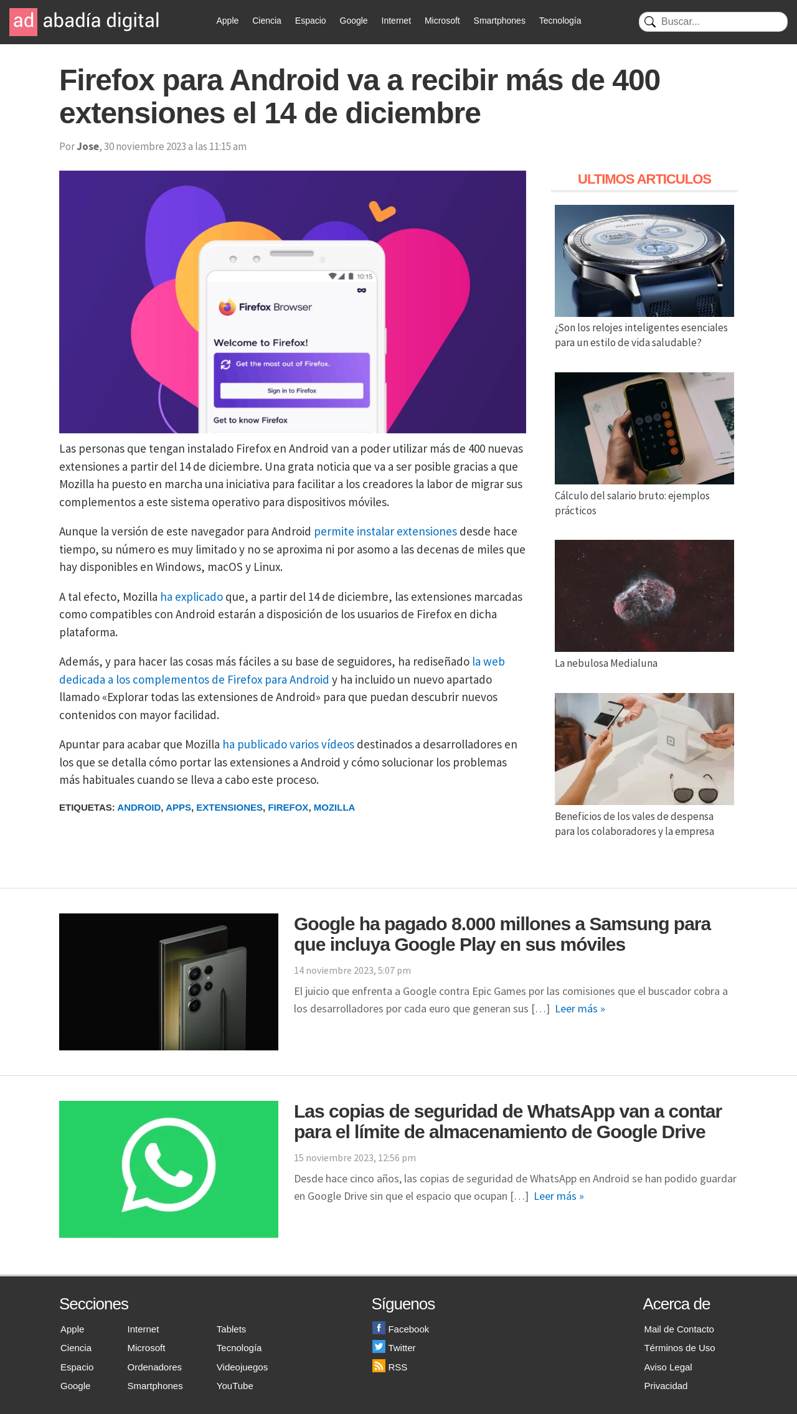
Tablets (232, 1329)
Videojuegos (242, 1367)
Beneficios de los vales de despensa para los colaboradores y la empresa (644, 816)
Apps (178, 807)
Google (354, 21)
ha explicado (191, 596)
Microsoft (442, 21)
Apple (228, 21)
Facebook (400, 1329)
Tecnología (560, 21)
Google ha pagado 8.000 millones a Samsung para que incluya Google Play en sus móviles (502, 933)
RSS (389, 1367)
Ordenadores (155, 1367)
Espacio (310, 21)
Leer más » (580, 1008)
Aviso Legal (668, 1367)
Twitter (393, 1347)
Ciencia (266, 21)
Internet (396, 21)
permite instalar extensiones (385, 531)
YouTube (235, 1385)
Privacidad (665, 1385)
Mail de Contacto (679, 1329)
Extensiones (229, 807)
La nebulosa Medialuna (644, 655)
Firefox (288, 807)
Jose (88, 146)
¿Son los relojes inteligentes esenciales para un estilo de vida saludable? (644, 328)
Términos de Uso (679, 1347)
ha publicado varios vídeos (288, 744)
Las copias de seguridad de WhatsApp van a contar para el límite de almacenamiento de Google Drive (508, 1121)
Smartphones (500, 21)
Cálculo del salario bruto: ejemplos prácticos (644, 495)
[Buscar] (713, 22)
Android (139, 807)
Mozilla (335, 807)
